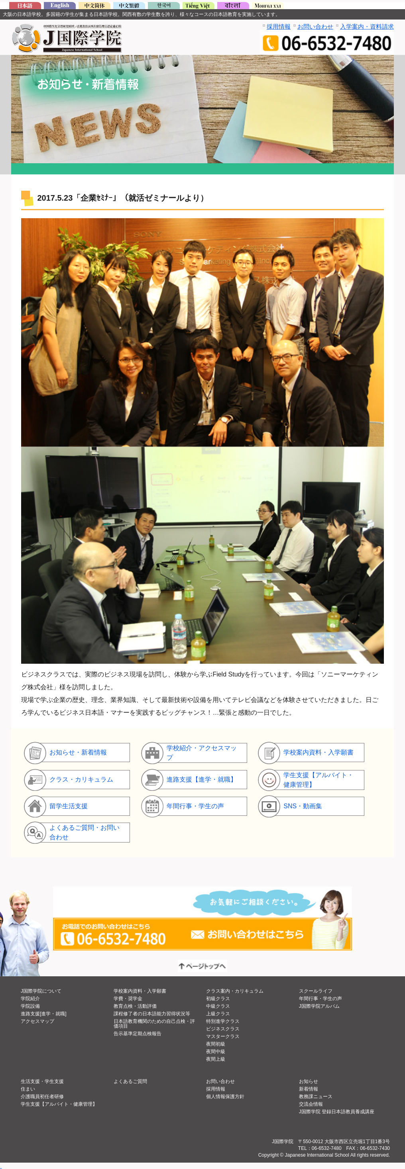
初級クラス (218, 998)
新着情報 (308, 1089)
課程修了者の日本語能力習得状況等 (152, 1014)
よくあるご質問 (130, 1081)
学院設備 (30, 1006)
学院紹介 (30, 998)
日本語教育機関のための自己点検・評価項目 (154, 1023)
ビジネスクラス (223, 1029)
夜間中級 (215, 1051)
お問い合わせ (315, 26)
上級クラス (218, 1014)
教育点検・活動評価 (135, 1006)
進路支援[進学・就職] (44, 1014)
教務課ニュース (315, 1096)
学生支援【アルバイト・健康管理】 (59, 1104)
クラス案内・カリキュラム (234, 991)
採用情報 (279, 26)
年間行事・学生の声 (320, 998)
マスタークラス (223, 1036)
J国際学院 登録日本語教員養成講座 (336, 1111)
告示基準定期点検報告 (137, 1033)
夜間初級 (215, 1044)
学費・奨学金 (128, 998)
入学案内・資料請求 (367, 26)
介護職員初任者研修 (42, 1096)
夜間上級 (215, 1059)
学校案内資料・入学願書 (140, 991)
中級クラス (218, 1006)
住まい (28, 1089)
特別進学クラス (223, 1021)
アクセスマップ (37, 1021)
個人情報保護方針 (225, 1096)
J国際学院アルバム (319, 1006)
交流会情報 (311, 1104)
